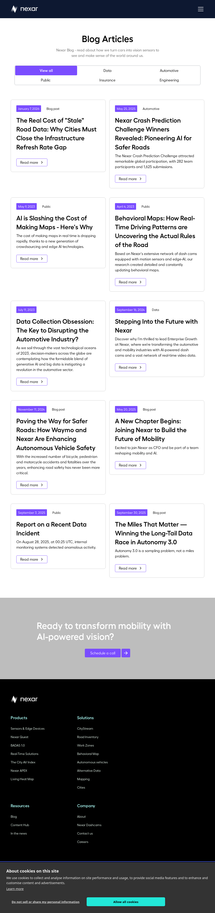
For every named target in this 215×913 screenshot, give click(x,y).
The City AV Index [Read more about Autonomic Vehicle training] (23, 762)
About (81, 816)
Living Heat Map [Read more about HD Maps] (22, 779)
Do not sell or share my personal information (46, 902)
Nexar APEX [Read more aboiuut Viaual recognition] (19, 770)
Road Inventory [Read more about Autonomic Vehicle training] (87, 737)
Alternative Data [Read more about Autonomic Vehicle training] (88, 770)
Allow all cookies (126, 902)
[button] (199, 9)
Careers (82, 842)
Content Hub (20, 825)
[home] (24, 9)
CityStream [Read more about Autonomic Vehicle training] (85, 728)
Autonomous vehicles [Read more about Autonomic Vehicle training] (92, 762)
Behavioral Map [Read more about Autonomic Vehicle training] (88, 754)
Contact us (85, 833)
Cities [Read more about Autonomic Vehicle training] (81, 787)
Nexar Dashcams (89, 825)
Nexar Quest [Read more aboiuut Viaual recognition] (19, 737)
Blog (14, 816)
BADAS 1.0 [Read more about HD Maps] (18, 745)
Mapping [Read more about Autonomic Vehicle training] (83, 779)
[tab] (46, 70)
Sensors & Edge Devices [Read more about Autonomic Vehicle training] (27, 728)
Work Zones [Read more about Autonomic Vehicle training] (85, 745)
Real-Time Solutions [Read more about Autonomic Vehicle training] (24, 754)
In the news (19, 833)
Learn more (15, 889)
